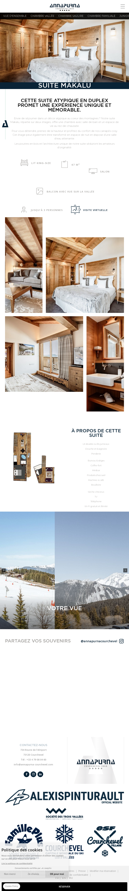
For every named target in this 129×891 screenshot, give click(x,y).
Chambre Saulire (70, 15)
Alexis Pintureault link (64, 797)
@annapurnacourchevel (99, 641)
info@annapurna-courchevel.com (33, 764)
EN (64, 877)
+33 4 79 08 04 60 (36, 759)
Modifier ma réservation (103, 871)
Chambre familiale (101, 15)
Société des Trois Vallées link (64, 814)
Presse (82, 871)
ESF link (105, 841)
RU (71, 877)
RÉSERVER (64, 886)
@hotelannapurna (121, 641)
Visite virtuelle (90, 210)
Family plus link (24, 841)
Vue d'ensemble (15, 15)
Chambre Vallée (42, 15)
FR (57, 877)
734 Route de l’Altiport (33, 749)
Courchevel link (64, 841)
